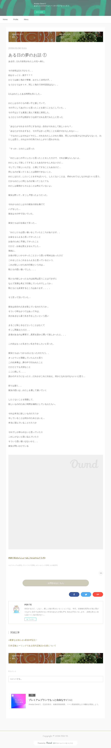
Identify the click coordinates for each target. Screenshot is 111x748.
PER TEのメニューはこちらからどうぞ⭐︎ (26, 558)
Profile (15, 19)
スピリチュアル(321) (15, 565)
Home (5, 19)
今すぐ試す (39, 12)
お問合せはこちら (56, 583)
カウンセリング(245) (42, 565)
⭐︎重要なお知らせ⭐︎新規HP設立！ (23, 640)
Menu (26, 19)
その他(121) (54, 565)
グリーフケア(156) (29, 565)
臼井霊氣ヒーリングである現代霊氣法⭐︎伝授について (32, 645)
